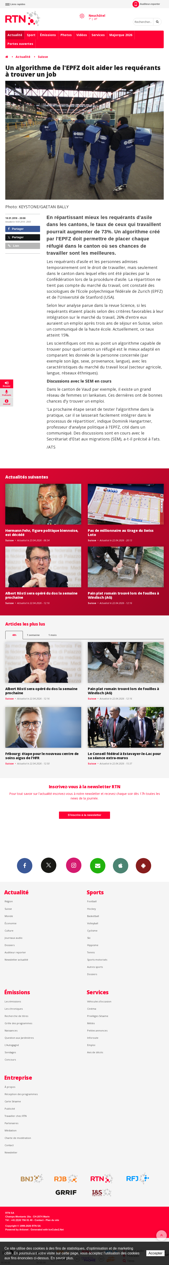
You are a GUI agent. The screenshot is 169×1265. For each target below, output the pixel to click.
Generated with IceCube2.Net (47, 1229)
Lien (13, 245)
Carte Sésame (13, 1101)
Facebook (24, 865)
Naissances (11, 1030)
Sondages (10, 1052)
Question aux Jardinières (19, 1037)
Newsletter (11, 1152)
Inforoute (92, 1037)
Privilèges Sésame (97, 1016)
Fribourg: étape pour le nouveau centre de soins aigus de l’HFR (42, 755)
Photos (66, 35)
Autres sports (95, 966)
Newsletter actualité (16, 959)
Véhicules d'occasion (99, 1001)
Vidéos (81, 35)
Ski (88, 937)
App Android (143, 865)
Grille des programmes (18, 1023)
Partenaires (11, 1123)
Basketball (93, 916)
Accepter (155, 1253)
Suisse (43, 57)
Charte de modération (18, 1137)
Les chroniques (14, 1008)
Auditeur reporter (15, 952)
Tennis (91, 952)
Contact (9, 1145)
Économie (11, 923)
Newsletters (97, 865)
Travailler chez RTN (16, 1115)
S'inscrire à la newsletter (84, 815)
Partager (16, 228)
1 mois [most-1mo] (52, 635)
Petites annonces (97, 1030)
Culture (9, 930)
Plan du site (52, 1220)
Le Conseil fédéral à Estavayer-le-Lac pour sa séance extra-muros (124, 755)
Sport (31, 35)
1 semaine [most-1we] (33, 635)
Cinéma (91, 1008)
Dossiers (10, 945)
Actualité (14, 35)
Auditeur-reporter (146, 4)
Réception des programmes (21, 1094)
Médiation (11, 1130)
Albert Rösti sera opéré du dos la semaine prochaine (41, 595)
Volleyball (92, 923)
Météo (91, 1023)
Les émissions (13, 1001)
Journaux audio (13, 937)
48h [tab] (14, 635)
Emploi (91, 1045)
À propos (10, 1086)
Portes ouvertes (20, 44)
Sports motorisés (97, 959)
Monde (9, 916)
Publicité (10, 1108)
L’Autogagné (12, 1045)
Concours (10, 1059)
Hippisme (92, 945)
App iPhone (120, 865)
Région (9, 901)
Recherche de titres (16, 1016)
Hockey (91, 908)
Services (98, 35)
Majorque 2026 (120, 35)
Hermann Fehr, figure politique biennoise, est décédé (41, 532)
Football (92, 901)
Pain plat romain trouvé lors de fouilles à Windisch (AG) (123, 595)
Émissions (48, 35)
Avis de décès (95, 1052)
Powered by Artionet (16, 1229)
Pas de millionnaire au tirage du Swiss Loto (121, 532)
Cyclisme (92, 930)
